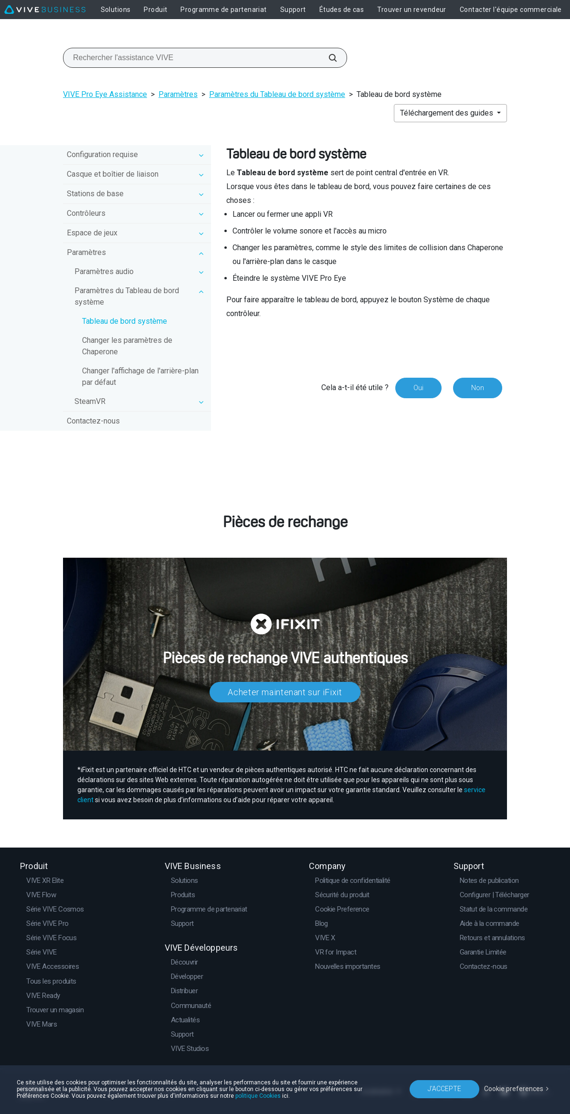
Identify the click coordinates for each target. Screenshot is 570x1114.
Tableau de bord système (124, 321)
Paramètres (178, 94)
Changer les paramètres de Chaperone (127, 346)
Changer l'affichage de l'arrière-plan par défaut (140, 376)
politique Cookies (258, 1096)
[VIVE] (44, 9)
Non (477, 388)
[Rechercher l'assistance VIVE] (327, 57)
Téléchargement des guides (447, 112)
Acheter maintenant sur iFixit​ (285, 692)
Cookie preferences (513, 1089)
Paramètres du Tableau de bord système (277, 94)
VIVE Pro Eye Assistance (105, 94)
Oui (418, 388)
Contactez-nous (93, 420)
